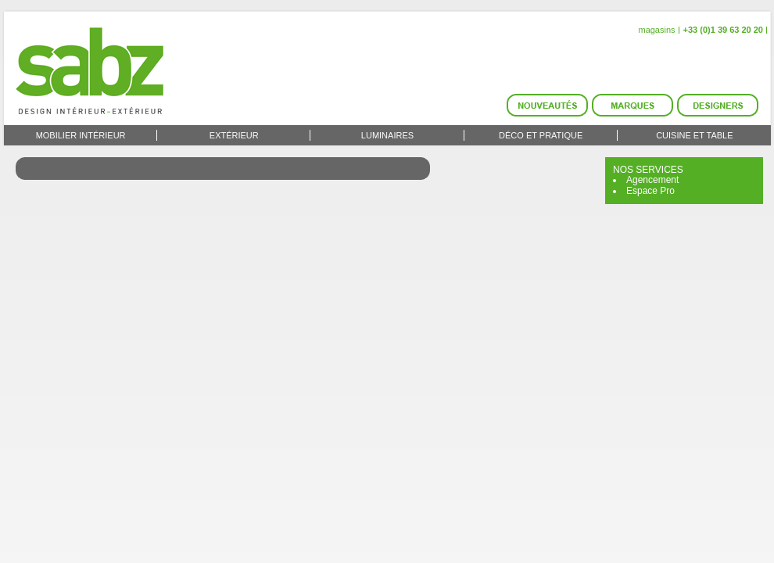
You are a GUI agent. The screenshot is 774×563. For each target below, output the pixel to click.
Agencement (652, 179)
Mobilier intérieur (81, 135)
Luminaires (387, 135)
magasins (656, 29)
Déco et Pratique (540, 135)
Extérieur (234, 135)
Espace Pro (650, 190)
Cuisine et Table (694, 135)
